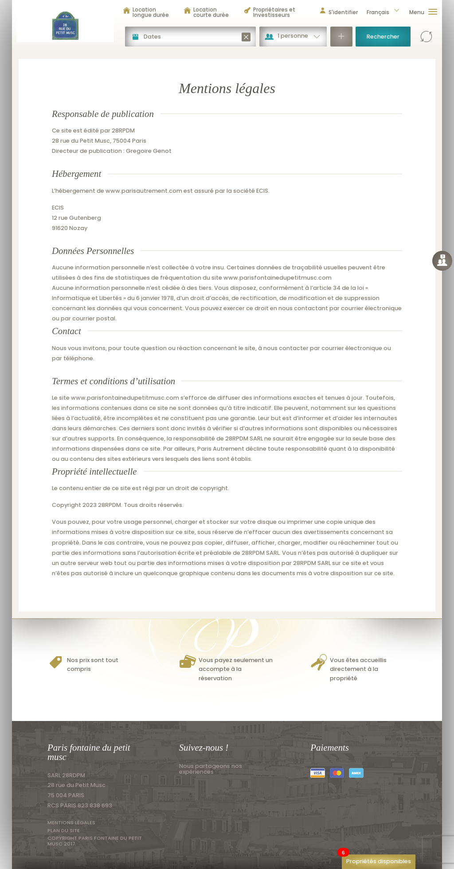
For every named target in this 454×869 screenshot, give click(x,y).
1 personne (293, 35)
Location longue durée (146, 12)
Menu (423, 12)
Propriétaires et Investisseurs (269, 12)
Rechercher (383, 36)
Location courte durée (206, 12)
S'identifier (338, 12)
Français (383, 12)
